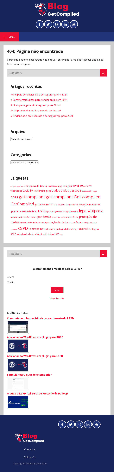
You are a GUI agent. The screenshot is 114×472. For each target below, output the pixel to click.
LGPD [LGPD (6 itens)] (42, 211)
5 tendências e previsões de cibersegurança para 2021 (42, 116)
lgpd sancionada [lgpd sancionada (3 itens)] (72, 212)
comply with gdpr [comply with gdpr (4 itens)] (63, 186)
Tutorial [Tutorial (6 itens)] (82, 229)
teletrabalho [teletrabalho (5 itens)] (35, 229)
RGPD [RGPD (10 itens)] (22, 228)
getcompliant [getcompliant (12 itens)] (32, 197)
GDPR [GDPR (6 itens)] (14, 197)
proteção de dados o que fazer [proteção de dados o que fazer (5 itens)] (64, 222)
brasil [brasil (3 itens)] (23, 186)
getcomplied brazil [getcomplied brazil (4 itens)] (43, 204)
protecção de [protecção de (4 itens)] (71, 217)
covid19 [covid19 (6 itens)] (28, 190)
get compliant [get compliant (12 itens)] (59, 197)
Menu (9, 37)
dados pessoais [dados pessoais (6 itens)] (71, 190)
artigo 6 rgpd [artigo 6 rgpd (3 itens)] (15, 186)
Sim (12, 277)
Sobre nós (30, 457)
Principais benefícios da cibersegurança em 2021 (39, 94)
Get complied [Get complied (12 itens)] (87, 197)
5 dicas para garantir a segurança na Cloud (36, 105)
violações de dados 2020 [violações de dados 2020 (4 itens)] (47, 234)
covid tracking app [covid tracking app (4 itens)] (42, 190)
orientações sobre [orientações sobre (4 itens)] (28, 217)
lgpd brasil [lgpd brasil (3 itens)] (50, 212)
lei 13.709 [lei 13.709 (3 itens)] (59, 205)
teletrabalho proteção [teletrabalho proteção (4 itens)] (54, 229)
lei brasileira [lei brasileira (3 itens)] (68, 205)
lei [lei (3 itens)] (54, 205)
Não (12, 282)
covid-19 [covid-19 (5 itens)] (78, 185)
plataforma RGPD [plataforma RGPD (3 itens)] (58, 217)
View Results (57, 298)
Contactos (29, 449)
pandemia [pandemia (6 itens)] (44, 217)
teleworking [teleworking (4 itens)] (70, 229)
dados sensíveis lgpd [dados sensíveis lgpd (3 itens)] (89, 191)
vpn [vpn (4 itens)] (61, 234)
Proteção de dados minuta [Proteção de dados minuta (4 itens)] (33, 222)
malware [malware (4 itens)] (15, 217)
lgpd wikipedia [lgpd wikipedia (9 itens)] (91, 210)
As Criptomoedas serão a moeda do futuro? (36, 110)
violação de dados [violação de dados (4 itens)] (25, 234)
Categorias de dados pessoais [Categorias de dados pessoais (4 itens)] (40, 186)
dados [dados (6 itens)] (56, 190)
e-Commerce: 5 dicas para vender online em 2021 (39, 100)
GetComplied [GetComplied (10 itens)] (22, 204)
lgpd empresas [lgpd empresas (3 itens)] (60, 212)
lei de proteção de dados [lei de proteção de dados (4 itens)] (85, 204)
